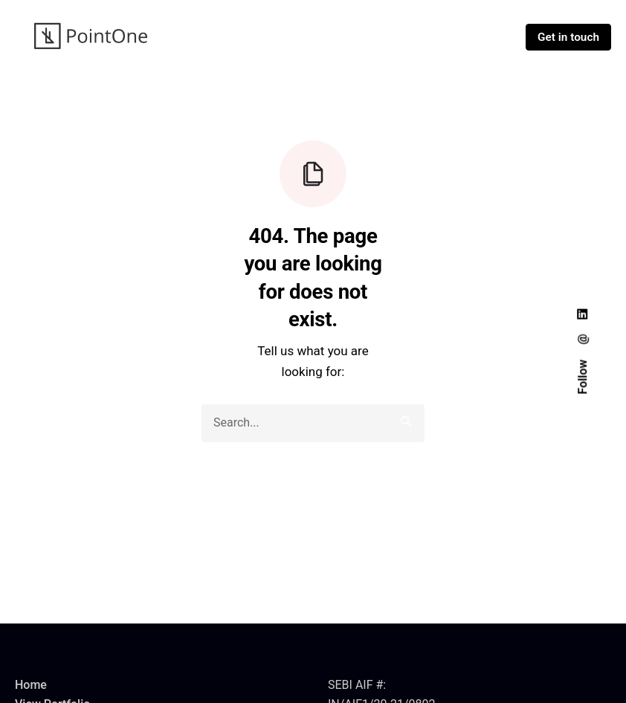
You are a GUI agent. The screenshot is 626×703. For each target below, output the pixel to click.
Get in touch (568, 37)
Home (31, 685)
